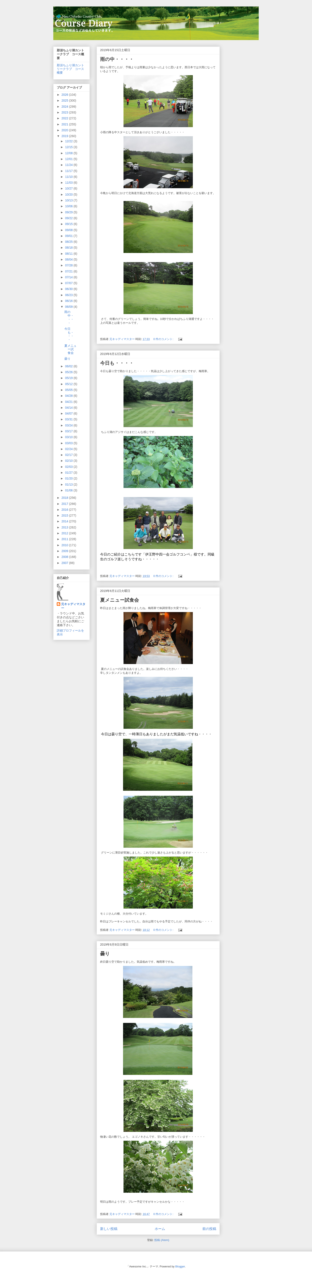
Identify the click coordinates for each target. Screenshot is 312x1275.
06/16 (69, 301)
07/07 (69, 283)
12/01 (69, 159)
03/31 (69, 419)
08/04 (69, 259)
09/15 (69, 224)
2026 (65, 94)
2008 (65, 557)
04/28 (69, 395)
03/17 (69, 431)
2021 (65, 124)
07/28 (69, 265)
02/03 (69, 466)
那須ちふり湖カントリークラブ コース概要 (70, 68)
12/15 (69, 147)
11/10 (69, 176)
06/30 (69, 289)
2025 (65, 100)
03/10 (69, 437)
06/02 (69, 366)
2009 (65, 551)
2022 (65, 118)
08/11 (69, 253)
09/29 (69, 212)
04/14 (69, 407)
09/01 (69, 236)
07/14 (69, 277)
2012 (65, 533)
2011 (65, 539)
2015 (65, 515)
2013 (65, 527)
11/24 (69, 165)
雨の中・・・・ (117, 59)
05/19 (69, 378)
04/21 (69, 401)
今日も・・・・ (117, 363)
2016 (65, 509)
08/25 (69, 241)
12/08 (69, 153)
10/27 (69, 188)
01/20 (69, 478)
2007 (65, 563)
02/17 (69, 455)
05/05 (69, 390)
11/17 (69, 171)
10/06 (69, 206)
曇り (105, 953)
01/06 (69, 490)
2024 (65, 106)
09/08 (69, 230)
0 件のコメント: (163, 339)
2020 (65, 130)
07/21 (69, 271)
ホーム (160, 1229)
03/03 (69, 443)
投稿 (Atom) (161, 1240)
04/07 (69, 413)
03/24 (69, 425)
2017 (65, 503)
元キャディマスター (73, 606)
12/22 (69, 141)
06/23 (69, 295)
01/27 (69, 472)
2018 (65, 497)
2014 (65, 521)
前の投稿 (209, 1229)
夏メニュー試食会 (119, 600)
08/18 (69, 247)
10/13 (69, 200)
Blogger (180, 1266)
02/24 (69, 449)
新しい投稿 (108, 1229)
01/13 (69, 484)
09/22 (69, 218)
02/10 (69, 460)
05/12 (69, 384)
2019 (65, 136)
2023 (65, 112)
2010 (65, 545)
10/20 (69, 194)
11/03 (69, 182)
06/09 (69, 306)
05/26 (69, 372)
